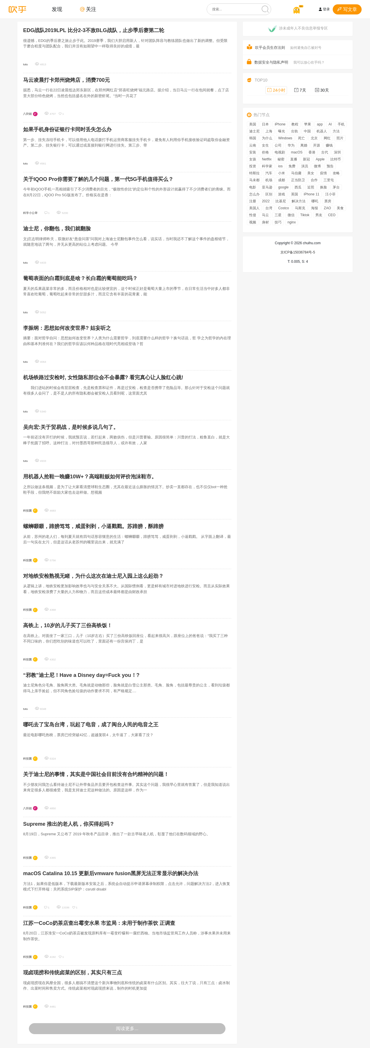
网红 (327, 138)
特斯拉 (254, 173)
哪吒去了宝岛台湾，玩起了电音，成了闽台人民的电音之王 (90, 724)
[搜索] (265, 9)
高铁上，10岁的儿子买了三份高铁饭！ (67, 625)
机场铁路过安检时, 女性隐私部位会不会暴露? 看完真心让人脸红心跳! (103, 377)
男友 (318, 215)
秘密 (281, 159)
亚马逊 (267, 187)
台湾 (268, 208)
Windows (285, 138)
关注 (88, 9)
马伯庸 (296, 173)
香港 (311, 152)
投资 (252, 166)
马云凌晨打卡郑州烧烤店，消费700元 (66, 80)
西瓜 (298, 187)
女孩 (252, 159)
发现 (57, 9)
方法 (336, 131)
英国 (294, 194)
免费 (291, 166)
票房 (327, 201)
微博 (317, 166)
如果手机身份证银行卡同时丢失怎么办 (67, 129)
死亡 (301, 138)
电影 (252, 187)
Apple (320, 159)
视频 (252, 222)
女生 (265, 145)
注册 (252, 201)
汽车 (268, 173)
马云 (265, 215)
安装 (252, 152)
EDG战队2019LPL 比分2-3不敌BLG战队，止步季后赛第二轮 (93, 30)
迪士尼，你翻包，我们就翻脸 (57, 229)
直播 (293, 159)
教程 (294, 124)
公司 (278, 145)
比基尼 (280, 201)
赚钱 (329, 145)
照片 (339, 138)
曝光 (281, 131)
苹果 (307, 124)
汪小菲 (330, 194)
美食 (340, 208)
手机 (341, 124)
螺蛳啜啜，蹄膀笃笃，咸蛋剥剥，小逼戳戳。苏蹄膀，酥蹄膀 (93, 526)
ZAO (327, 208)
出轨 (294, 131)
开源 (316, 145)
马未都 (254, 180)
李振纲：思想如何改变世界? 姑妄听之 (67, 328)
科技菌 (27, 510)
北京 (314, 138)
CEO (332, 215)
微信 (291, 215)
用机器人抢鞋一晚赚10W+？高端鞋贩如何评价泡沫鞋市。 (90, 476)
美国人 (254, 208)
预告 (330, 166)
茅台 (336, 187)
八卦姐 (27, 113)
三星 (278, 215)
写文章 (347, 9)
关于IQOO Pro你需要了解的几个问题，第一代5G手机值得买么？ (98, 179)
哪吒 (314, 201)
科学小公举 (30, 212)
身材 (265, 222)
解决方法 (299, 201)
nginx (292, 222)
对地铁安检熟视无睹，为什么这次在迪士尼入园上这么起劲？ (93, 576)
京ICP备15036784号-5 (297, 252)
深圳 (337, 152)
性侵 (252, 215)
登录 (324, 9)
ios (280, 166)
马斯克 (300, 208)
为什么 (267, 138)
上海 (268, 131)
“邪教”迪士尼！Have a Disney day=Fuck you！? (81, 675)
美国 (252, 124)
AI (330, 124)
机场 (268, 180)
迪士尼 (254, 131)
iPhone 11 (311, 194)
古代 (324, 152)
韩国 (252, 138)
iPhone (280, 124)
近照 (310, 187)
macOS (297, 152)
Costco (283, 208)
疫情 (323, 173)
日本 (265, 124)
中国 (307, 131)
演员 (304, 166)
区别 (268, 194)
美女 (310, 173)
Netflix (266, 159)
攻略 (336, 173)
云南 (252, 145)
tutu (25, 64)
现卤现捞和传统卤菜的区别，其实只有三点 (72, 972)
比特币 (335, 159)
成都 (281, 180)
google (283, 187)
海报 (314, 208)
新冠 (306, 159)
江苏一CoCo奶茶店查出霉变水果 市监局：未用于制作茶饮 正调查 (99, 923)
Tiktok (305, 215)
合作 (314, 180)
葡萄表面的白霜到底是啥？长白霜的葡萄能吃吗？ (80, 278)
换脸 (323, 187)
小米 (281, 173)
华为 (291, 145)
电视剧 (280, 152)
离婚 (303, 145)
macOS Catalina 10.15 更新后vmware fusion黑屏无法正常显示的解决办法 (110, 873)
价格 (265, 152)
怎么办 (254, 194)
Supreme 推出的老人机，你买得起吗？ (68, 824)
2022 (266, 201)
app (320, 124)
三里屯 (328, 180)
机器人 (322, 131)
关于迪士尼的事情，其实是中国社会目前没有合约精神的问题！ (96, 774)
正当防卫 (298, 180)
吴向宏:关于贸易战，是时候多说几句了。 (71, 427)
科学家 (267, 166)
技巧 (278, 222)
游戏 (281, 194)
